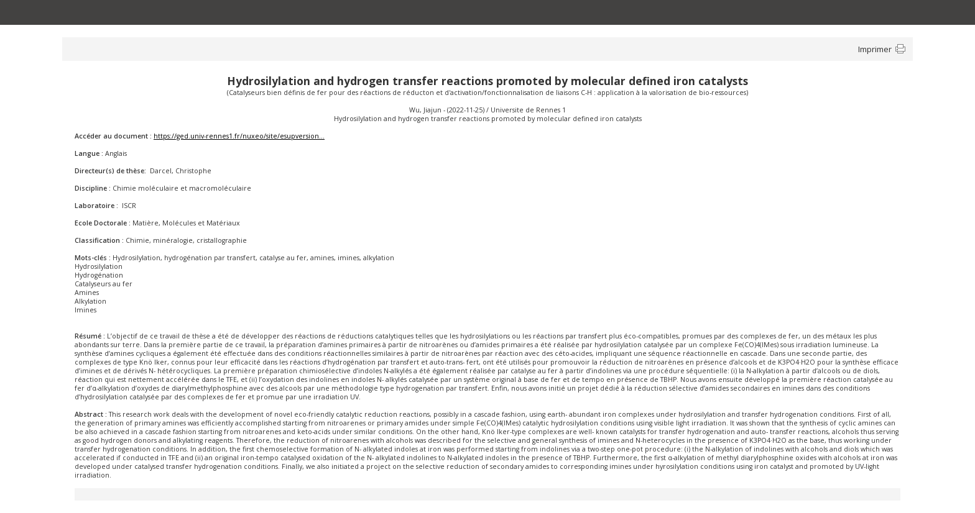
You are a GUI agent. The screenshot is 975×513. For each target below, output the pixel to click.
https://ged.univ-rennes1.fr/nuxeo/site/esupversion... (239, 136)
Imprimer (875, 49)
